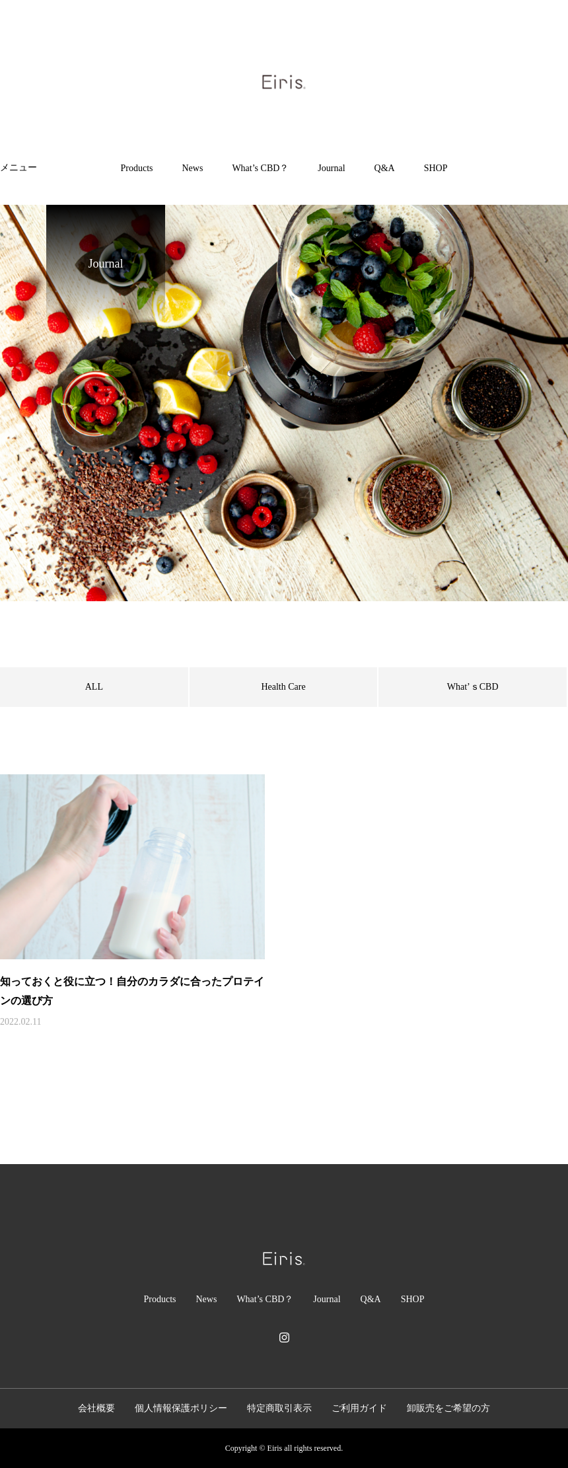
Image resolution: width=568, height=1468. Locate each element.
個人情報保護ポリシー (181, 1408)
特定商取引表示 (279, 1408)
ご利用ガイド (359, 1408)
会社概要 (96, 1408)
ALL (94, 687)
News (192, 168)
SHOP (436, 168)
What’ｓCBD (473, 687)
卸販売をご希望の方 (448, 1408)
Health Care (283, 687)
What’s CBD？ (260, 168)
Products (137, 168)
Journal (331, 168)
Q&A (384, 168)
